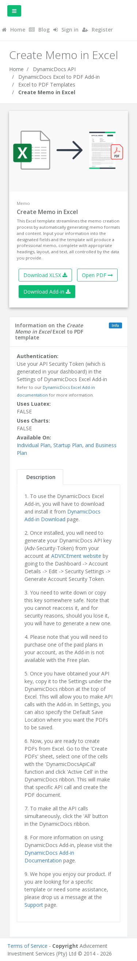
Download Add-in (47, 291)
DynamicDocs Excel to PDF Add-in (59, 76)
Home (16, 69)
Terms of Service (27, 945)
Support (33, 904)
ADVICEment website (76, 555)
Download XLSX (45, 275)
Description (41, 477)
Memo (23, 203)
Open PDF (97, 275)
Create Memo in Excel (46, 92)
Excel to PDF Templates (46, 84)
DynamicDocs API (54, 69)
